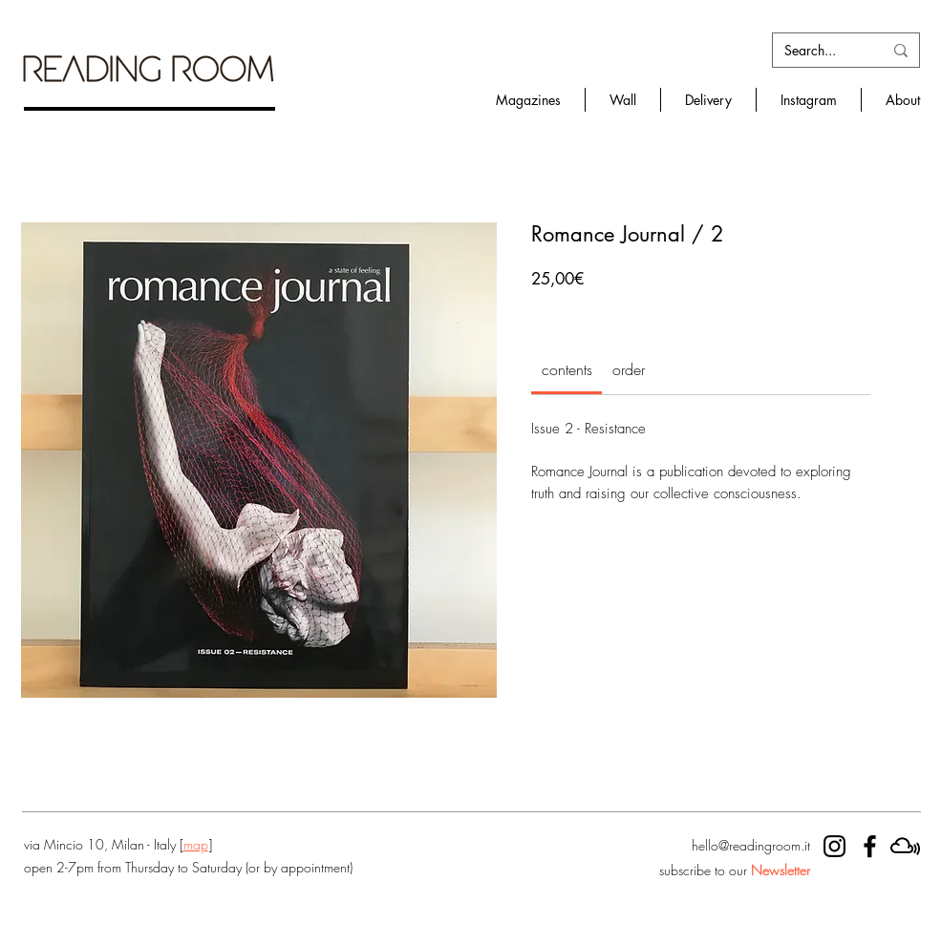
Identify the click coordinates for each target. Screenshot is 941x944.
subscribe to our (734, 870)
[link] (567, 369)
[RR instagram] (834, 846)
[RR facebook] (870, 846)
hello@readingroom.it (751, 845)
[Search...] (819, 50)
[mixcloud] (905, 846)
